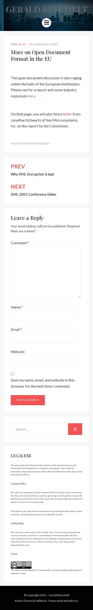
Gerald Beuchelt (47, 9)
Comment (20, 242)
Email (16, 329)
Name (17, 307)
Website (18, 351)
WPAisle (41, 600)
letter (67, 114)
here (31, 96)
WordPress (71, 600)
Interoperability (37, 143)
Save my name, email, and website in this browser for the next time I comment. (42, 383)
